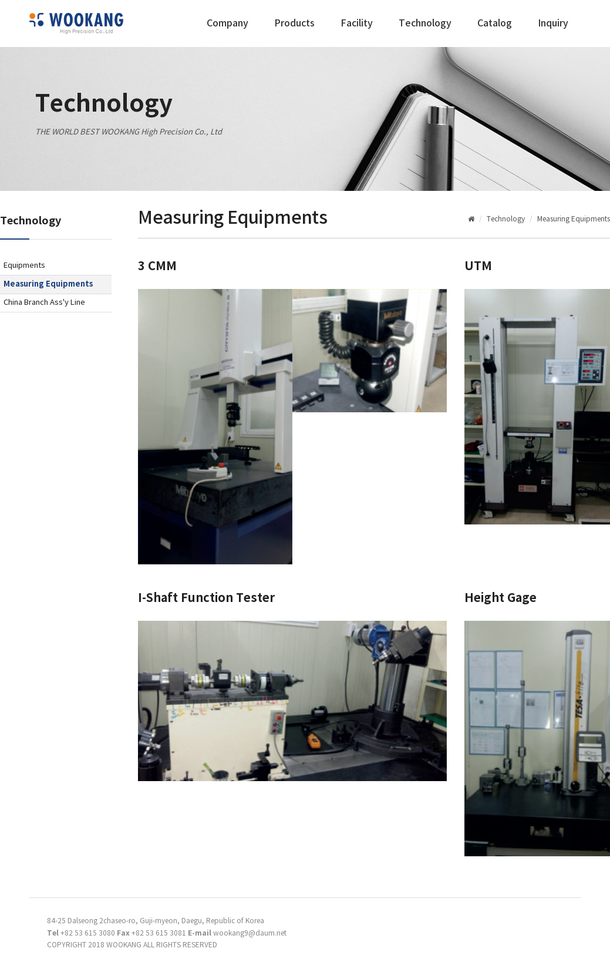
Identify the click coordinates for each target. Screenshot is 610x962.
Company (227, 23)
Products (294, 23)
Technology (425, 23)
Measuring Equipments (48, 284)
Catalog (494, 23)
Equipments (24, 265)
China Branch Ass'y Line (44, 302)
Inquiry (553, 23)
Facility (357, 23)
